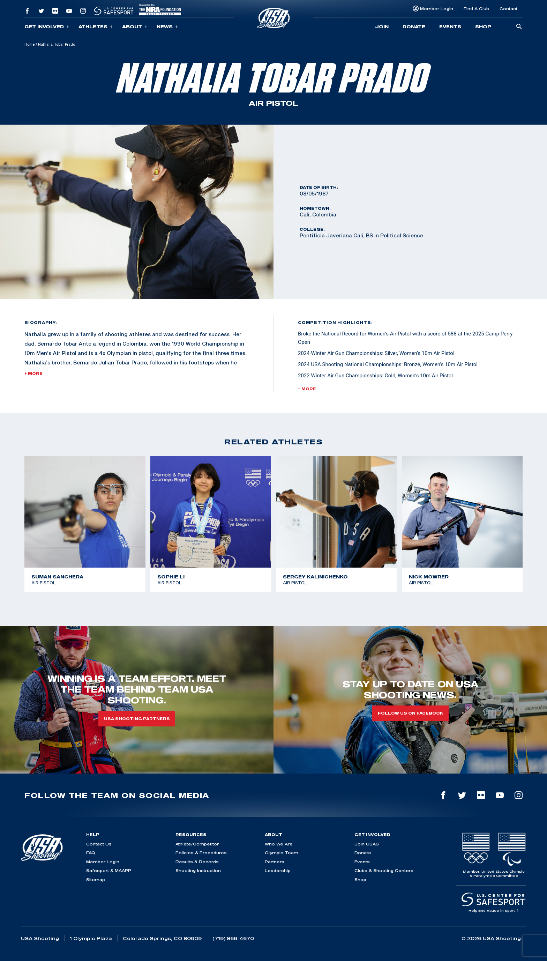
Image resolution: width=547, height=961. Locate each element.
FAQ (90, 852)
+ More (33, 373)
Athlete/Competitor (197, 844)
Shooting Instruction (198, 870)
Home (29, 44)
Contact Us (99, 844)
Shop (483, 26)
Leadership (278, 870)
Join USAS (366, 844)
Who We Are (279, 844)
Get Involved (46, 27)
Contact (508, 8)
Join (382, 26)
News (167, 27)
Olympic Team (281, 852)
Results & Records (197, 861)
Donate (414, 26)
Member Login (436, 8)
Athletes (95, 27)
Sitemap (95, 879)
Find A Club (476, 8)
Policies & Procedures (201, 852)
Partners (274, 861)
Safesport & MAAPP (108, 870)
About (134, 27)
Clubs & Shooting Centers (383, 870)
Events (450, 26)
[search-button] (519, 27)
